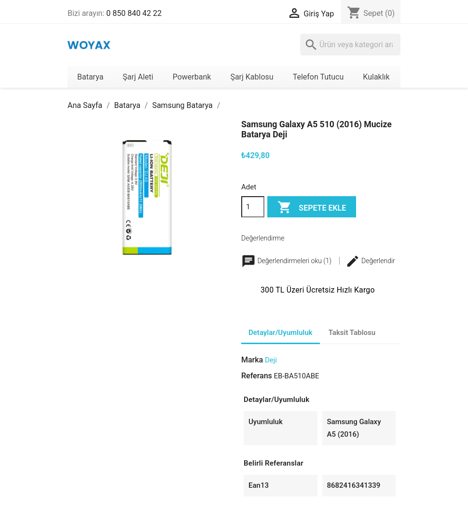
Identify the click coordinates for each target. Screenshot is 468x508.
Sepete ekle (311, 208)
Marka (252, 359)
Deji (271, 360)
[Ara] (350, 44)
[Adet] (252, 206)
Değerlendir (370, 261)
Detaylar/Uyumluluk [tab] (280, 332)
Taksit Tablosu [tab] (352, 332)
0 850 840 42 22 (134, 13)
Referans (256, 375)
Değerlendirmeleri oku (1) (287, 261)
